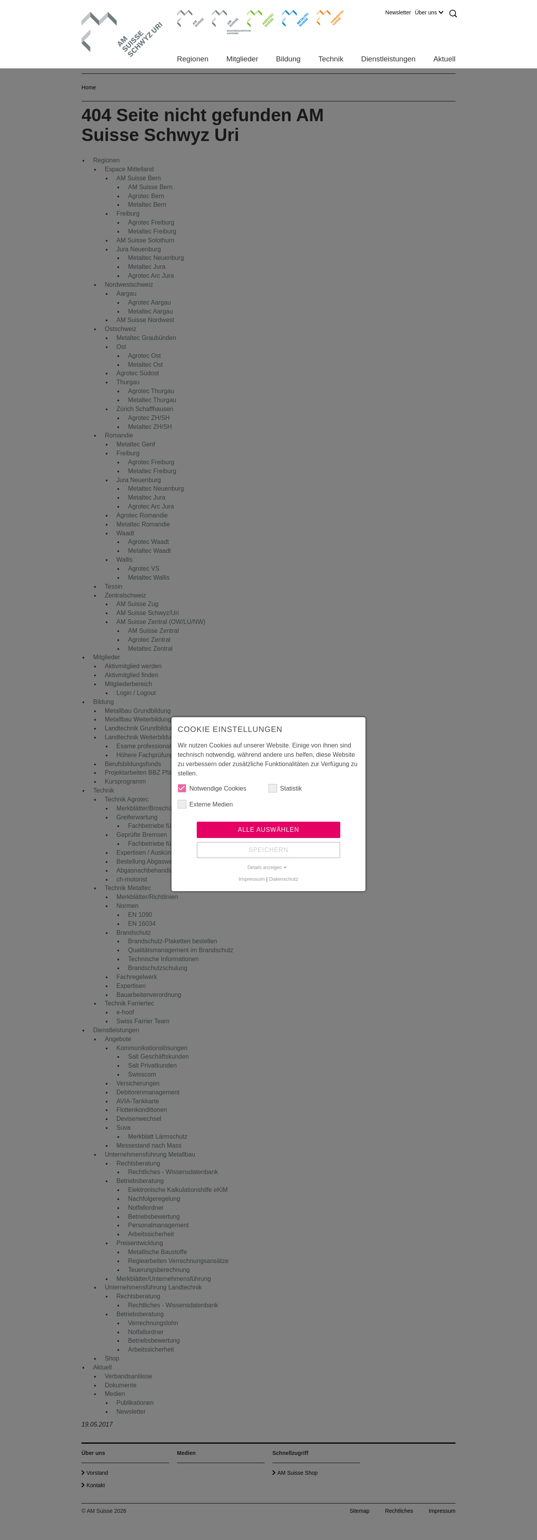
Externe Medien (205, 804)
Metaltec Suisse (290, 17)
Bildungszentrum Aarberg (225, 17)
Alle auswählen (268, 829)
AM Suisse (188, 13)
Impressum (252, 879)
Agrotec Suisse (255, 17)
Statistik (285, 788)
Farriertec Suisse (326, 17)
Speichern (268, 850)
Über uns (429, 12)
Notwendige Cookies (212, 788)
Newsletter (398, 12)
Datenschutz (283, 879)
